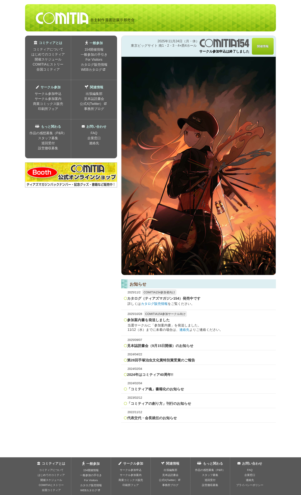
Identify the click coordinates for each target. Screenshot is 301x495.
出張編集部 (94, 93)
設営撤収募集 (48, 148)
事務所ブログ (94, 109)
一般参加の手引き (94, 54)
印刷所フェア (48, 109)
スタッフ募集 (48, 138)
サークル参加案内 (48, 99)
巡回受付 (48, 143)
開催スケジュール (48, 59)
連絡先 (94, 143)
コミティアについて (48, 49)
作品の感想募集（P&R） (47, 133)
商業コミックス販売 (48, 104)
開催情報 (263, 46)
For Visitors (93, 59)
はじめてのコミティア (48, 54)
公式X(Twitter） (93, 104)
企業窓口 (94, 138)
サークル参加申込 (48, 93)
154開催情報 (93, 49)
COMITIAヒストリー (48, 64)
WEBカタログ (93, 69)
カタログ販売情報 (94, 64)
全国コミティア (48, 69)
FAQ (94, 133)
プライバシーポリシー (249, 485)
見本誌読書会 (94, 99)
